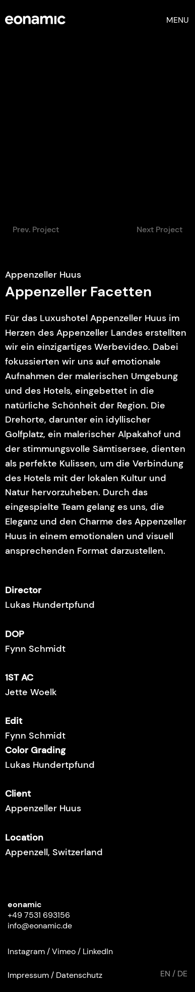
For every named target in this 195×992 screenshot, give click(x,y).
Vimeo (64, 951)
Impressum (28, 975)
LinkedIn (98, 951)
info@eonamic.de (40, 925)
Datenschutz (79, 975)
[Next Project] (159, 229)
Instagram (26, 951)
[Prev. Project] (36, 229)
